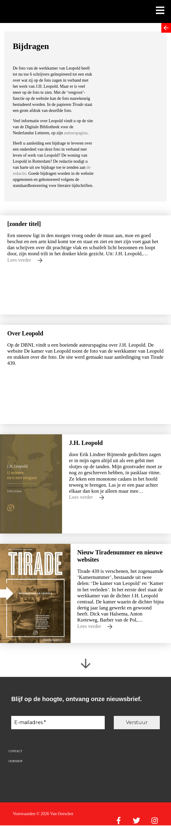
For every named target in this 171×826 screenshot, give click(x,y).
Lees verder (24, 260)
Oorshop (15, 761)
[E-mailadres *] (58, 722)
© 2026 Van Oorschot (54, 813)
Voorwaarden (24, 813)
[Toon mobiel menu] (160, 11)
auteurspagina (75, 133)
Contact (15, 751)
